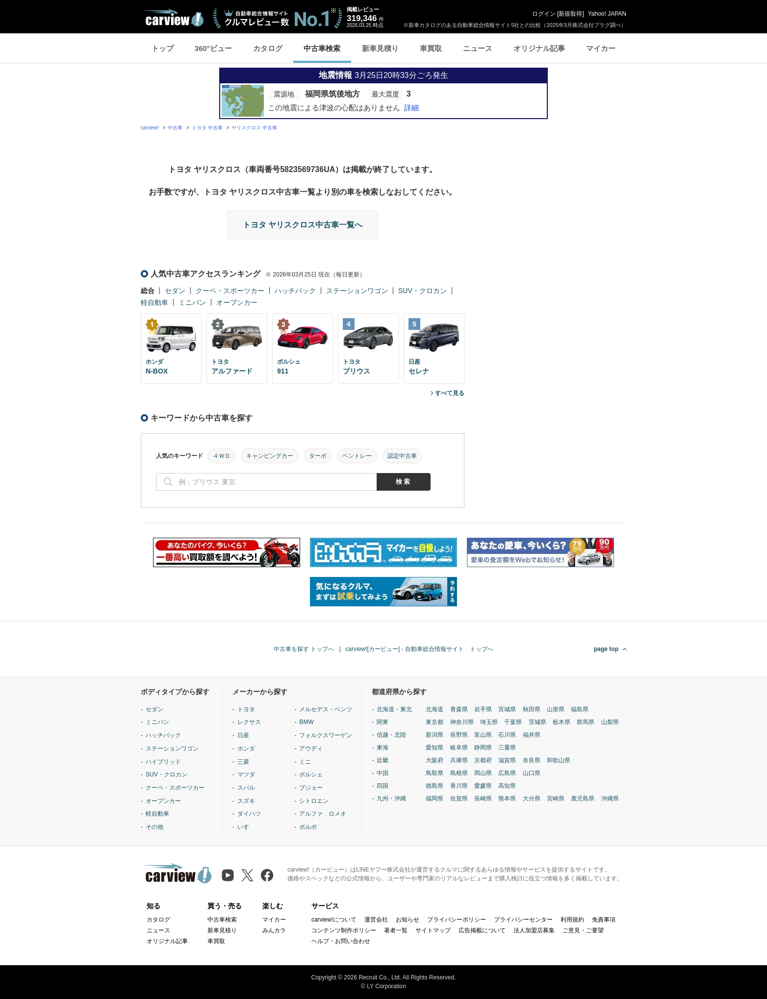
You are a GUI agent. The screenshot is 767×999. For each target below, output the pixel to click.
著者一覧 (396, 930)
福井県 (531, 734)
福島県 (579, 709)
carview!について (334, 919)
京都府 (483, 760)
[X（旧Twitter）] (247, 875)
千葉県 (513, 722)
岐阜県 (459, 747)
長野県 (459, 734)
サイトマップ (433, 930)
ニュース (477, 48)
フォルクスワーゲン (325, 735)
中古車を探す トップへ (304, 649)
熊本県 (507, 798)
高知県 (507, 785)
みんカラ (274, 930)
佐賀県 (459, 798)
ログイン (544, 13)
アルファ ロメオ (322, 813)
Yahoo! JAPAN (607, 13)
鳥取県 (434, 773)
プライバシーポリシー (456, 919)
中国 (382, 773)
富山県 (483, 734)
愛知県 (434, 747)
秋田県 (531, 709)
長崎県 (483, 798)
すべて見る (449, 393)
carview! (150, 127)
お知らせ (407, 919)
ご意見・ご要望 (583, 930)
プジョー (311, 787)
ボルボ (308, 827)
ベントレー (357, 455)
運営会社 (376, 919)
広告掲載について (482, 930)
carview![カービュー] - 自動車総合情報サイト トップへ (419, 649)
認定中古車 (402, 455)
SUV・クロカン (422, 291)
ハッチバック (295, 291)
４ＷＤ (221, 455)
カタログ (267, 48)
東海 (382, 747)
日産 (243, 735)
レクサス (249, 722)
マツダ (246, 774)
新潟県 (434, 734)
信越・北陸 (391, 734)
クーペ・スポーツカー (230, 291)
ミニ (305, 761)
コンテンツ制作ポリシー (343, 930)
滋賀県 (507, 760)
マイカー (600, 48)
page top (606, 649)
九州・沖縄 (391, 798)
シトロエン (314, 801)
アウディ (311, 748)
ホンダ (246, 748)
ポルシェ (311, 774)
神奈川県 (462, 722)
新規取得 (570, 13)
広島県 (507, 773)
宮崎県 (555, 798)
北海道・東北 (394, 709)
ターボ (318, 455)
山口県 (531, 773)
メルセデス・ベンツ (325, 709)
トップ (163, 48)
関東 (382, 722)
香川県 (459, 785)
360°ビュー (213, 48)
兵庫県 (459, 760)
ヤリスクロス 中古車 (254, 127)
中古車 (175, 127)
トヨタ (246, 709)
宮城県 (507, 709)
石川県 (507, 734)
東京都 (434, 722)
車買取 (431, 48)
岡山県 (483, 773)
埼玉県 (489, 722)
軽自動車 (154, 302)
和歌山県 (558, 760)
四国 (382, 785)
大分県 (531, 798)
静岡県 (483, 747)
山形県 (555, 709)
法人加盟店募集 (534, 930)
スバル (246, 787)
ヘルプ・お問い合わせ (340, 941)
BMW (306, 722)
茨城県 (537, 722)
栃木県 (561, 722)
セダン (175, 291)
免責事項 (603, 919)
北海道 (434, 709)
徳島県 (434, 785)
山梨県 (610, 722)
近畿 (382, 760)
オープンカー (236, 302)
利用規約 (572, 919)
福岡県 (434, 798)
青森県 (459, 709)
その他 (154, 827)
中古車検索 (322, 48)
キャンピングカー (269, 455)
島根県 (459, 773)
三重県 (507, 747)
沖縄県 (610, 798)
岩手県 (483, 709)
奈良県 (531, 760)
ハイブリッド (163, 761)
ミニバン (192, 302)
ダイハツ (249, 813)
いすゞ (246, 827)
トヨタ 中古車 (207, 127)
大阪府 (434, 760)
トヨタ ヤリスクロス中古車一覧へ (302, 225)
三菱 (243, 761)
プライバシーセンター (523, 919)
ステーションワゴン (357, 291)
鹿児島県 (582, 798)
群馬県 (585, 722)
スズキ (246, 801)
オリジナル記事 (539, 48)
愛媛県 (483, 785)
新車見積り (380, 48)
